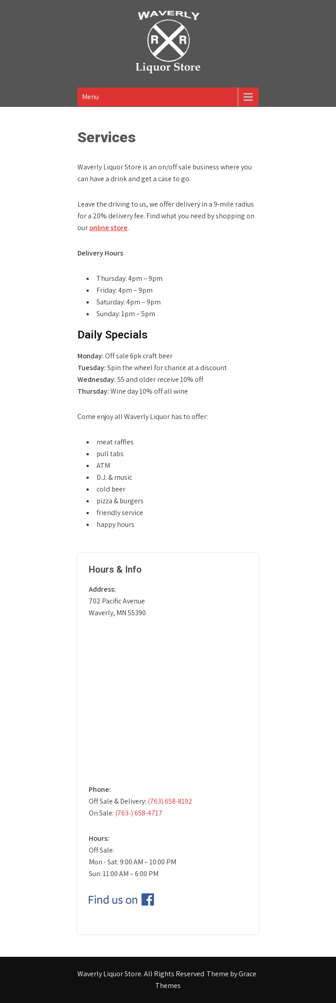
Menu (90, 96)
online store (108, 227)
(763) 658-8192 (170, 801)
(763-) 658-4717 (139, 813)
